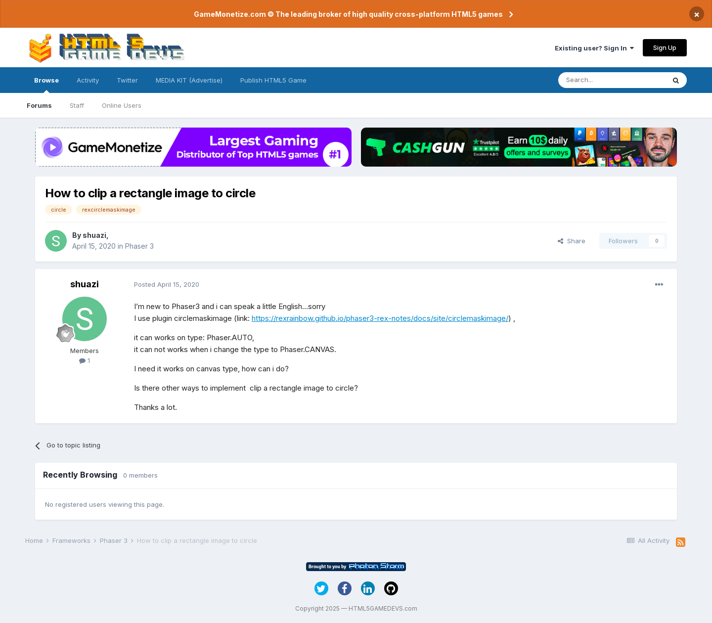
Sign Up (664, 47)
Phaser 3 (139, 246)
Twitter (127, 80)
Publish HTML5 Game (273, 80)
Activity (88, 80)
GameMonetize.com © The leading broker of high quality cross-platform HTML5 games (348, 14)
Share (571, 241)
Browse (46, 84)
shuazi (94, 235)
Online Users (121, 105)
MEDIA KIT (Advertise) (189, 80)
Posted (166, 284)
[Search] (611, 80)
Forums (39, 105)
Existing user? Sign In (594, 48)
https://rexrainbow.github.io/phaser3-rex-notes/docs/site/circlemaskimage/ (380, 318)
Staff (77, 105)
